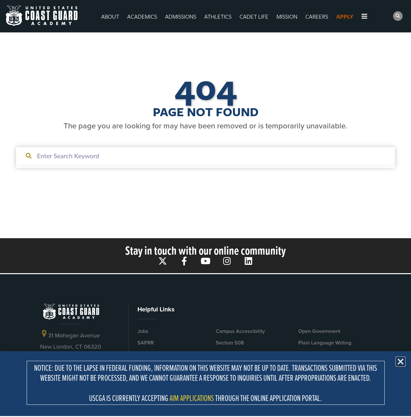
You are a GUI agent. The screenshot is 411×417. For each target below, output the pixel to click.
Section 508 (230, 342)
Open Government (319, 331)
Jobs (142, 331)
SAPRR (145, 342)
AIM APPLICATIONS (192, 398)
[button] (398, 16)
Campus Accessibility (240, 331)
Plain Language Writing (324, 342)
